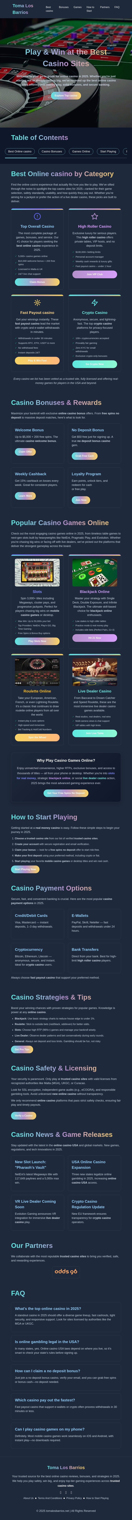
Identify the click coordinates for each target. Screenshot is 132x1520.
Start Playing (108, 151)
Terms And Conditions (50, 1498)
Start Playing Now (25, 869)
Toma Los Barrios (23, 9)
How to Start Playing (97, 1498)
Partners (105, 7)
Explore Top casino (66, 95)
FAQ (116, 7)
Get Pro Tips (22, 1049)
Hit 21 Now (94, 638)
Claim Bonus (37, 282)
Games (78, 7)
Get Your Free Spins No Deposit (66, 793)
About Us (28, 1498)
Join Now (80, 500)
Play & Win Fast (37, 360)
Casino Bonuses (52, 151)
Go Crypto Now (95, 364)
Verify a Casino (24, 1115)
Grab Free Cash (84, 456)
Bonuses (64, 7)
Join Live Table (94, 733)
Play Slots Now (37, 641)
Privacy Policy (74, 1498)
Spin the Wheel (37, 737)
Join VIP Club (95, 274)
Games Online (81, 151)
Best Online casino (19, 151)
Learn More (25, 496)
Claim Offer (25, 451)
